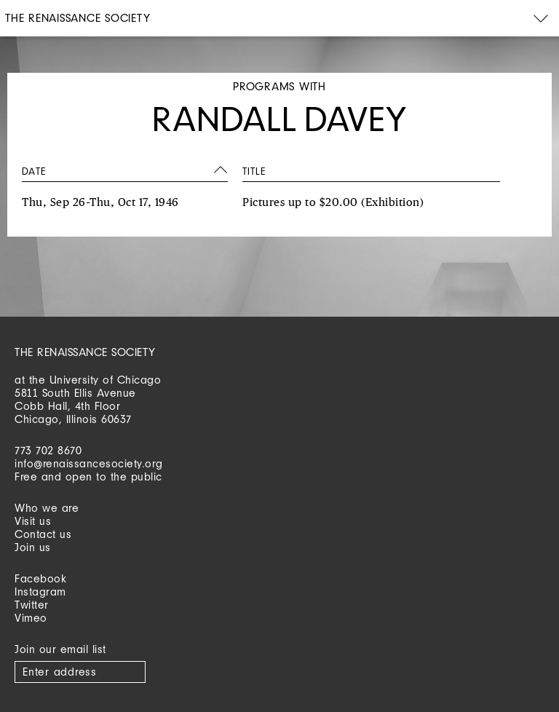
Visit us (33, 521)
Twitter (32, 605)
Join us (33, 547)
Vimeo (31, 618)
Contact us (43, 534)
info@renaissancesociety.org (89, 463)
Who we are (47, 508)
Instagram (40, 591)
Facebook (40, 578)
